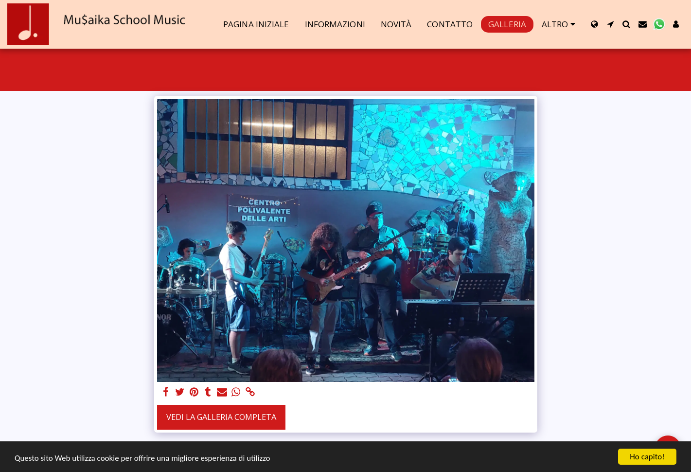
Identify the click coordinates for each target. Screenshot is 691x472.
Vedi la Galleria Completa (221, 416)
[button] (610, 24)
